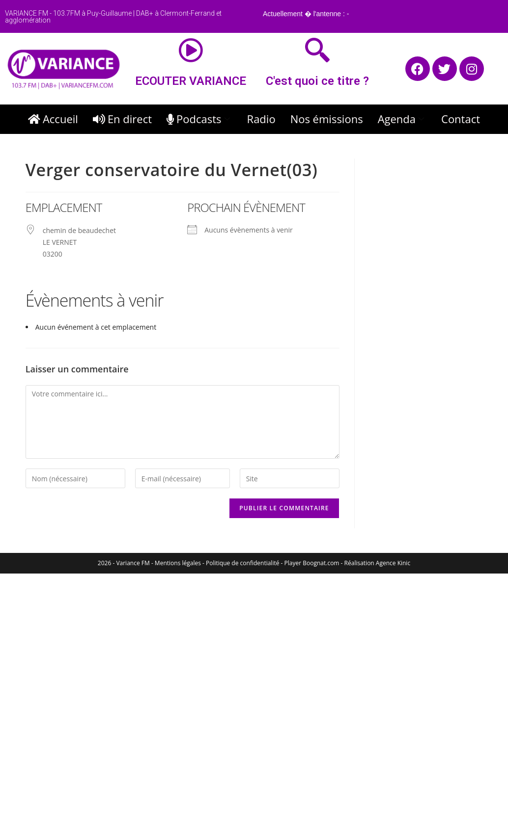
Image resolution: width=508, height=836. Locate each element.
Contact (460, 118)
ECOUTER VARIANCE (190, 81)
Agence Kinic (393, 563)
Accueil (53, 118)
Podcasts (199, 118)
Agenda (402, 118)
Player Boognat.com (311, 563)
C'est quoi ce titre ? (317, 81)
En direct (122, 118)
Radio (261, 118)
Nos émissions (326, 118)
